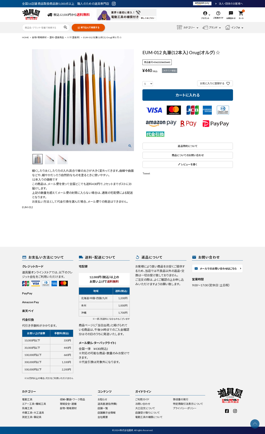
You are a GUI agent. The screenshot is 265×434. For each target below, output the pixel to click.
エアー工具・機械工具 (34, 403)
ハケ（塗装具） (73, 37)
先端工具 (27, 408)
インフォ (232, 28)
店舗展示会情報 (107, 412)
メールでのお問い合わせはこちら (215, 268)
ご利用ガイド (142, 399)
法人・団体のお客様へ (231, 3)
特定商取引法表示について (188, 403)
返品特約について (188, 146)
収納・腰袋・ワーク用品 (72, 399)
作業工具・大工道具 (33, 412)
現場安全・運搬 (68, 403)
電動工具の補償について (149, 417)
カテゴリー (186, 27)
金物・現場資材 (39, 37)
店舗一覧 (103, 408)
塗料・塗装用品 (57, 37)
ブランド (210, 27)
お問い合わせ (142, 403)
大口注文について (145, 408)
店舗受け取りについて (147, 412)
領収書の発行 (180, 399)
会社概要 (103, 417)
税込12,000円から (69, 14)
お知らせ (102, 399)
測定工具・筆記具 (31, 417)
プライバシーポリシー (185, 408)
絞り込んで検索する (88, 27)
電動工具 (27, 399)
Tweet (146, 173)
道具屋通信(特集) (107, 403)
